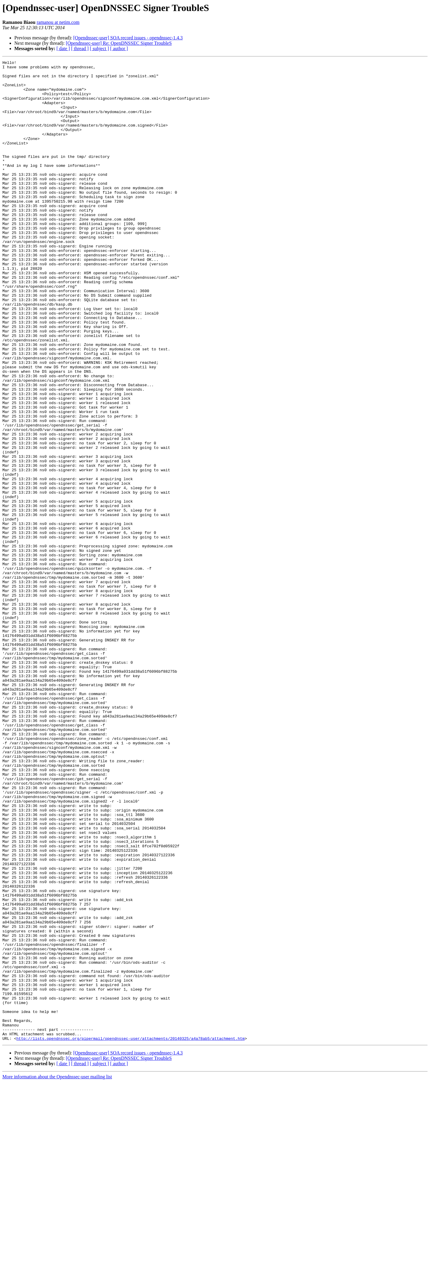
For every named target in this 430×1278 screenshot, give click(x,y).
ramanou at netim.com (58, 22)
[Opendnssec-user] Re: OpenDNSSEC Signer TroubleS (119, 43)
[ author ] (119, 48)
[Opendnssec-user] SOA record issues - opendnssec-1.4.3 (128, 37)
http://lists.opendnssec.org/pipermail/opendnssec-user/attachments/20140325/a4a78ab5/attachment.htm (130, 1234)
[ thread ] (80, 48)
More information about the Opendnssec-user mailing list (57, 1272)
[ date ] (63, 48)
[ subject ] (99, 48)
